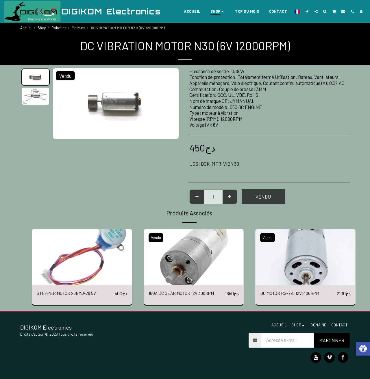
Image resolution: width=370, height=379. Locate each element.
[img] (82, 257)
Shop (42, 27)
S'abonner (331, 340)
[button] (307, 11)
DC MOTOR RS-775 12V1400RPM (292, 293)
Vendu (263, 196)
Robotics (58, 27)
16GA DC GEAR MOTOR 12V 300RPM (184, 293)
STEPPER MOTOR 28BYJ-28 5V (69, 293)
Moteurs (78, 27)
